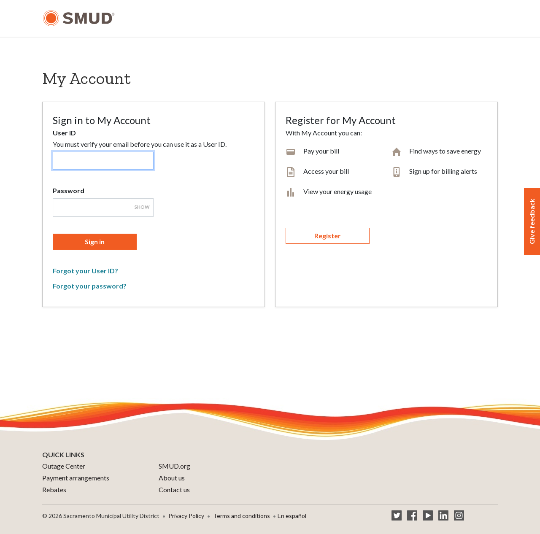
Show (142, 207)
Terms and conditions (241, 515)
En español (292, 515)
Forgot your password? (90, 286)
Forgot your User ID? (85, 271)
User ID (64, 133)
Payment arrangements (75, 478)
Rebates (54, 489)
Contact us (174, 489)
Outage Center (63, 466)
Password (68, 190)
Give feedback (532, 221)
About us (172, 478)
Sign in (95, 241)
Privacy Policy (186, 515)
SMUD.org (174, 466)
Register (327, 236)
